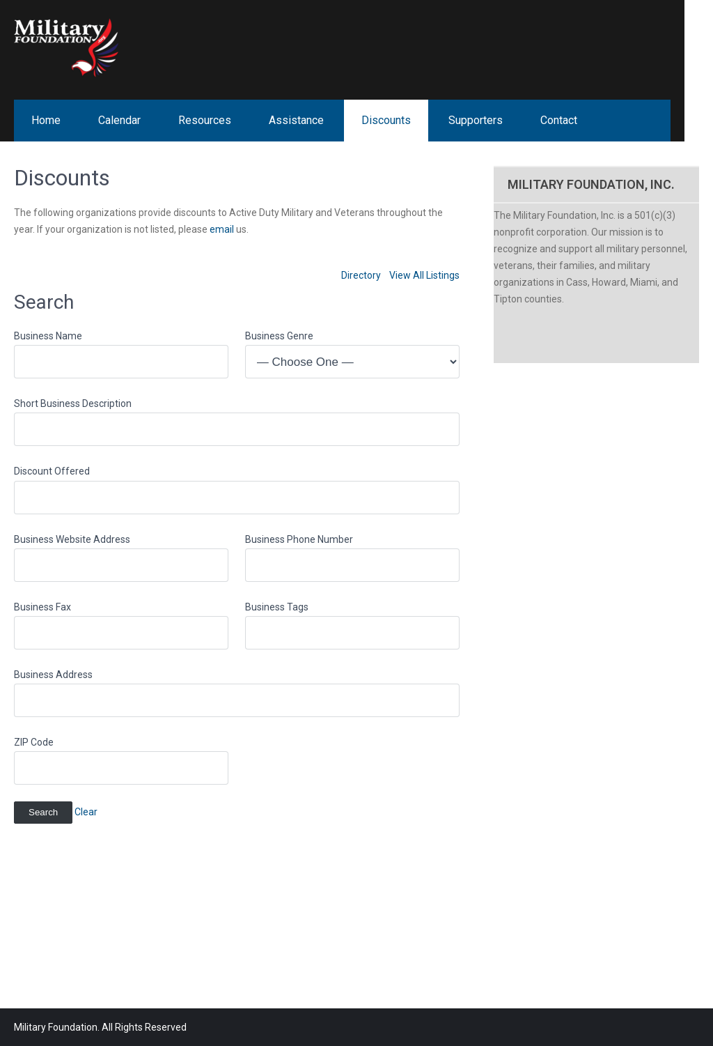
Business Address (53, 674)
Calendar (119, 120)
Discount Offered (52, 471)
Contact (558, 120)
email (222, 229)
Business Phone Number (299, 539)
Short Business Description (73, 403)
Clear (86, 811)
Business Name (48, 335)
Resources (204, 120)
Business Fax (42, 607)
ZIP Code (34, 742)
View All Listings (424, 275)
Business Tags (276, 607)
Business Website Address (72, 539)
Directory (361, 275)
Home (46, 120)
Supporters (475, 120)
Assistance (296, 120)
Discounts (386, 120)
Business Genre (279, 335)
